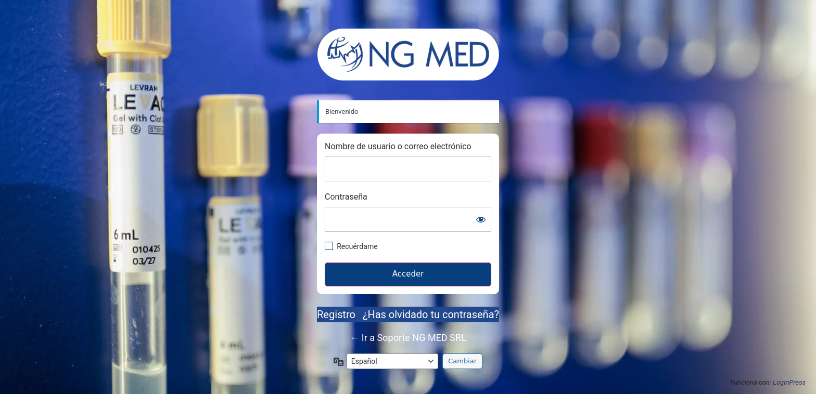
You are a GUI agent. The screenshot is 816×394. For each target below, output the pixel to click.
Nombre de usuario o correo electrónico (398, 146)
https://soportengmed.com (408, 54)
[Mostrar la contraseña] (480, 219)
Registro (336, 314)
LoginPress (789, 382)
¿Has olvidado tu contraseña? (431, 314)
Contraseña (346, 197)
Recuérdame (357, 246)
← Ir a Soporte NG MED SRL (408, 337)
